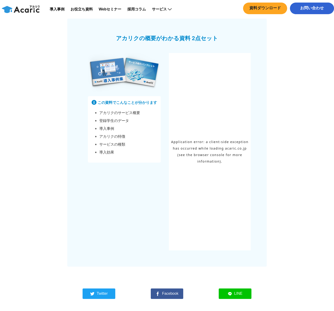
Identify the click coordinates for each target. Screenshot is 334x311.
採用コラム (139, 11)
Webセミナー (113, 11)
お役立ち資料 (84, 11)
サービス (165, 11)
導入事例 (59, 11)
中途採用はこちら (311, 20)
